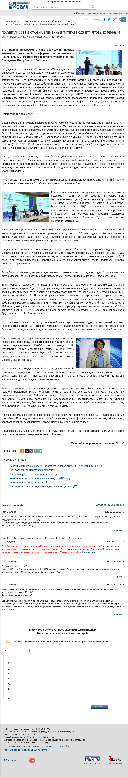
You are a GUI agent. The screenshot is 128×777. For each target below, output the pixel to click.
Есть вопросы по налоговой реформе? (32, 470)
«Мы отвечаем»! (89, 552)
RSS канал (10, 760)
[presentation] (27, 707)
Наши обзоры (29, 21)
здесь (61, 133)
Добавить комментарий (110, 505)
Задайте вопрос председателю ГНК (30, 482)
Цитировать (118, 530)
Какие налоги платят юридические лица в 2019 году (39, 478)
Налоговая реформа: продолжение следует (35, 474)
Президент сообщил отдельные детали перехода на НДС (43, 486)
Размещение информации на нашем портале (25, 750)
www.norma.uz (12, 21)
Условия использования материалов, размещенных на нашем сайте (36, 746)
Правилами (86, 641)
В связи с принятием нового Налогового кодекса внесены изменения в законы (55, 466)
